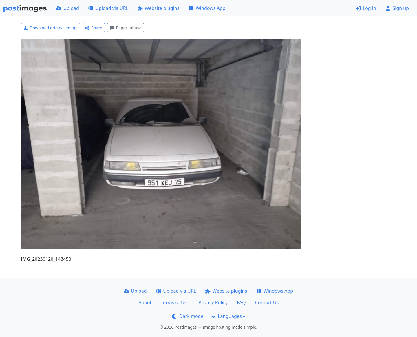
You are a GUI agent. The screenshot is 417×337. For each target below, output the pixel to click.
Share (93, 27)
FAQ (241, 302)
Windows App (207, 8)
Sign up (397, 8)
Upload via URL (108, 8)
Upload (67, 8)
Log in (366, 8)
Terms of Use (175, 302)
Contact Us (267, 302)
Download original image (50, 27)
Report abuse (125, 27)
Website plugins (158, 8)
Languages (226, 316)
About (144, 302)
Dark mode (187, 316)
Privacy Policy (213, 302)
